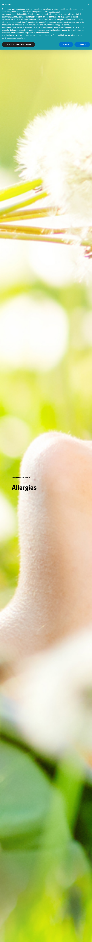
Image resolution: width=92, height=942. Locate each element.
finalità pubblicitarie (30, 22)
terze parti (43, 14)
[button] (88, 4)
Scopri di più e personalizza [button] (18, 44)
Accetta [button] (82, 44)
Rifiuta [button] (66, 44)
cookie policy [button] (54, 12)
